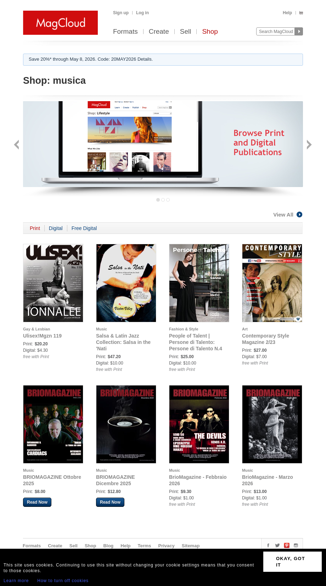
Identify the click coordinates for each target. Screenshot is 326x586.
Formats (125, 31)
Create (159, 31)
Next (308, 145)
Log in (142, 12)
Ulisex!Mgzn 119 (42, 336)
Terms (144, 545)
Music (101, 329)
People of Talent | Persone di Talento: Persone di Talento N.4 (195, 342)
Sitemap (191, 545)
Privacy (166, 545)
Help (287, 12)
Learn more (16, 580)
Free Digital (84, 228)
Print (35, 228)
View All (288, 215)
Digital (56, 228)
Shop (210, 31)
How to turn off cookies (63, 580)
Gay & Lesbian (36, 329)
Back (17, 145)
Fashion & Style (183, 329)
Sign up (121, 12)
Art (245, 329)
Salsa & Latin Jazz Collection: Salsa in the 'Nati (123, 342)
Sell (185, 31)
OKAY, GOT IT (290, 562)
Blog (108, 545)
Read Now (37, 502)
